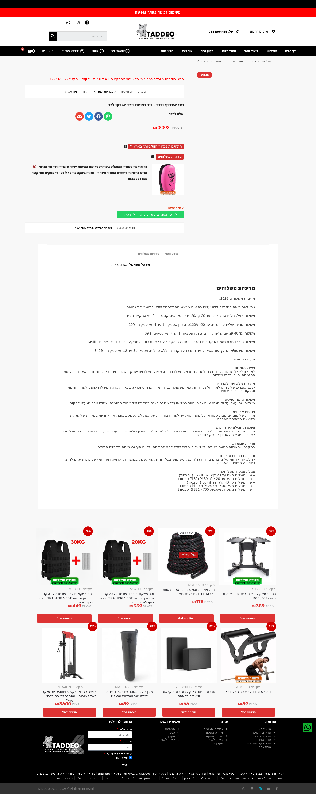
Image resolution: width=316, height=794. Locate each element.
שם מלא (125, 729)
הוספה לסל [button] (247, 618)
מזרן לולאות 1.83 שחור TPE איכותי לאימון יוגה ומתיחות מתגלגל (129, 694)
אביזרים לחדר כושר (250, 773)
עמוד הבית (275, 61)
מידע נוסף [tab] (171, 254)
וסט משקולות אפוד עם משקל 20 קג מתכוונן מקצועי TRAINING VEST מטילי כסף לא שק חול (127, 598)
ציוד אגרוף (258, 61)
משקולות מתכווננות (110, 773)
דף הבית (290, 51)
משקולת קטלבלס (171, 778)
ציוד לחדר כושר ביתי (62, 773)
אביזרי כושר (229, 773)
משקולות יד (159, 773)
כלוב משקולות (127, 778)
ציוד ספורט (110, 778)
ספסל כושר (248, 778)
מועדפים (48, 51)
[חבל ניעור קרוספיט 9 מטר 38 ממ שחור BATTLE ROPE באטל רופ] (186, 554)
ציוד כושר (214, 773)
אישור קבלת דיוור (119, 754)
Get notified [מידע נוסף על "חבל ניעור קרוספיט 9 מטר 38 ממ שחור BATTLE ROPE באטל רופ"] (186, 618)
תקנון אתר (207, 51)
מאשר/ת (122, 757)
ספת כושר (95, 778)
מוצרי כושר (251, 51)
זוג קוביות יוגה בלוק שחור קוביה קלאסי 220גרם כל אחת (188, 694)
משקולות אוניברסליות (137, 773)
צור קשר (187, 51)
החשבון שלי (118, 51)
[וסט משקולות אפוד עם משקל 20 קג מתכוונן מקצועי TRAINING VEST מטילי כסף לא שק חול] (125, 556)
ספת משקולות (207, 778)
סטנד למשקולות (148, 778)
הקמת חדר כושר (274, 773)
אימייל (127, 742)
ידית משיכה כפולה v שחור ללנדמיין (248, 692)
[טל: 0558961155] (238, 31)
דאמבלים (278, 778)
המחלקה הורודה (91, 91)
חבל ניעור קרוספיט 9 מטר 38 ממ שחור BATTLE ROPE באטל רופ (188, 592)
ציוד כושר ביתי (197, 773)
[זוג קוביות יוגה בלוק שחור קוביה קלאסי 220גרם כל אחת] (189, 656)
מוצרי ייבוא (229, 51)
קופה (95, 51)
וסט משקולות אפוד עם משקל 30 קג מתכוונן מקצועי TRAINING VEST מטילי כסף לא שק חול (66, 598)
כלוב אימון (190, 778)
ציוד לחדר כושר (86, 773)
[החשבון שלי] (127, 51)
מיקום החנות (259, 31)
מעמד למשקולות (229, 778)
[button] (168, 179)
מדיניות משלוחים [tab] (148, 254)
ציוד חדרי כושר (64, 778)
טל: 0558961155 (221, 31)
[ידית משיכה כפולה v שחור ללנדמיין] (248, 656)
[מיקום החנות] (273, 31)
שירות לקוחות (70, 51)
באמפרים (42, 773)
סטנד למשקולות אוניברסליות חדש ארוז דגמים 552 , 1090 (249, 596)
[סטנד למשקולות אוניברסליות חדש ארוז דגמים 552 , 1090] (247, 556)
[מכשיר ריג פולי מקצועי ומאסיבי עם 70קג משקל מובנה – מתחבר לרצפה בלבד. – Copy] (69, 656)
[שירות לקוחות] (82, 51)
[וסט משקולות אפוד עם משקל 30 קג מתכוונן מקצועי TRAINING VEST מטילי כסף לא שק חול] (64, 556)
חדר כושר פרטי (177, 773)
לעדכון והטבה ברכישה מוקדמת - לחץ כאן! (150, 214)
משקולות (81, 778)
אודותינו (272, 51)
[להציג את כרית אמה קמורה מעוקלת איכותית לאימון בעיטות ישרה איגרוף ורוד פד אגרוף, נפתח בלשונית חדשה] (34, 166)
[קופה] (102, 51)
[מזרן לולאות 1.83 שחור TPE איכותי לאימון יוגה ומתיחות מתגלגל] (129, 656)
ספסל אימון (264, 778)
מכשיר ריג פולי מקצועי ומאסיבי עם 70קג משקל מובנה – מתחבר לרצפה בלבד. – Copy (70, 696)
